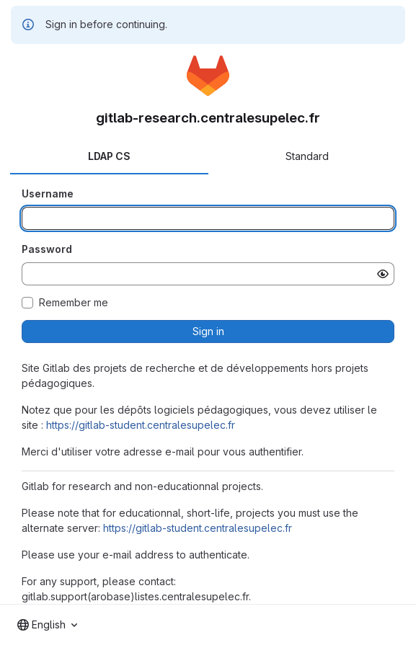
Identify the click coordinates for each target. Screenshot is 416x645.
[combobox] (47, 624)
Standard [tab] (307, 156)
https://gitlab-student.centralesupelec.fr (140, 425)
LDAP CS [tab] (109, 156)
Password (47, 249)
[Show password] (382, 273)
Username (48, 193)
